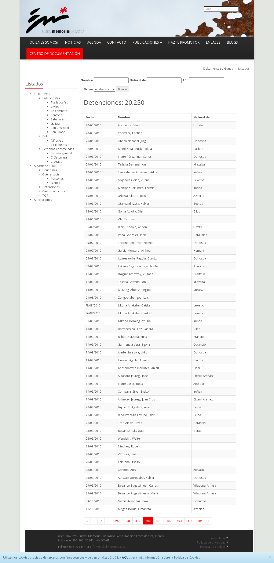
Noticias (73, 42)
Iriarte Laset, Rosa (130, 384)
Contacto (116, 42)
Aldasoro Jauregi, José (133, 376)
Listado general (61, 153)
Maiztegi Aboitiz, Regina (134, 290)
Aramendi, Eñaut (129, 125)
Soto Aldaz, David (130, 423)
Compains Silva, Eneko (133, 391)
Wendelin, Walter (129, 438)
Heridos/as (49, 170)
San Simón (58, 132)
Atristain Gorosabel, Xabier (136, 478)
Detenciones (51, 187)
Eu (229, 2)
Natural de (137, 80)
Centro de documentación (55, 53)
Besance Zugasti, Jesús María (138, 493)
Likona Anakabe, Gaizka (134, 305)
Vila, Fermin (126, 219)
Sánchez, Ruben (129, 446)
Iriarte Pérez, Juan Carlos (135, 157)
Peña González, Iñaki (132, 235)
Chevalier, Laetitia (130, 133)
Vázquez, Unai (127, 454)
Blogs (232, 42)
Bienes (55, 183)
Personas (57, 179)
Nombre (87, 80)
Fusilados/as (59, 102)
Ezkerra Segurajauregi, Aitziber (139, 266)
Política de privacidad (211, 542)
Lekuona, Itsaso (129, 462)
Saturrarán (58, 119)
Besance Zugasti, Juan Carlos (138, 485)
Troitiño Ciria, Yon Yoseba (135, 243)
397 (117, 521)
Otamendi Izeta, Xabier (133, 203)
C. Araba (56, 162)
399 (137, 521)
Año (185, 80)
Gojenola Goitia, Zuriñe (134, 180)
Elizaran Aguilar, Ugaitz (133, 360)
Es (236, 2)
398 (127, 521)
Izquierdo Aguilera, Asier (134, 407)
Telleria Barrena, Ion (132, 164)
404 (189, 521)
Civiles (55, 107)
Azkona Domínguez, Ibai (134, 321)
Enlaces (213, 42)
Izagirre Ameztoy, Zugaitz (135, 274)
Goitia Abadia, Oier (130, 211)
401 (158, 521)
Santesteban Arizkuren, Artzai (138, 172)
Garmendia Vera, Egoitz (134, 344)
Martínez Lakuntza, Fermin (136, 188)
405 (199, 521)
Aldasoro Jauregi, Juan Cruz (136, 399)
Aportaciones (43, 200)
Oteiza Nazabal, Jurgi (132, 141)
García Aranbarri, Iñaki (133, 501)
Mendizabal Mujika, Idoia (135, 149)
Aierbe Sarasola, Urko (132, 352)
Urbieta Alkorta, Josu (132, 196)
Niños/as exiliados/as (59, 142)
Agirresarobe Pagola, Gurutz (137, 258)
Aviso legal (218, 538)
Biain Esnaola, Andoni (132, 227)
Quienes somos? (44, 42)
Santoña (56, 115)
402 (168, 521)
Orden (88, 89)
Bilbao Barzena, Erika (132, 337)
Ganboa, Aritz (127, 470)
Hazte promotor (184, 42)
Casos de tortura (53, 191)
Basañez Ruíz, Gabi (131, 431)
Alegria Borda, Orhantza (134, 509)
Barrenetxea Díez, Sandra (135, 329)
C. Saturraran (60, 157)
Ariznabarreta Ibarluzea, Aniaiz (138, 368)
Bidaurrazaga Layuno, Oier (136, 415)
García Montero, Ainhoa (134, 250)
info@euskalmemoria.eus (107, 547)
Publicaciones (147, 42)
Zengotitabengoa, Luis (133, 297)
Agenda (94, 42)
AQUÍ (125, 557)
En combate (59, 111)
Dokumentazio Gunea (218, 68)
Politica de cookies (213, 547)
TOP (45, 195)
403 (179, 521)
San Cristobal (60, 128)
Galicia (55, 123)
